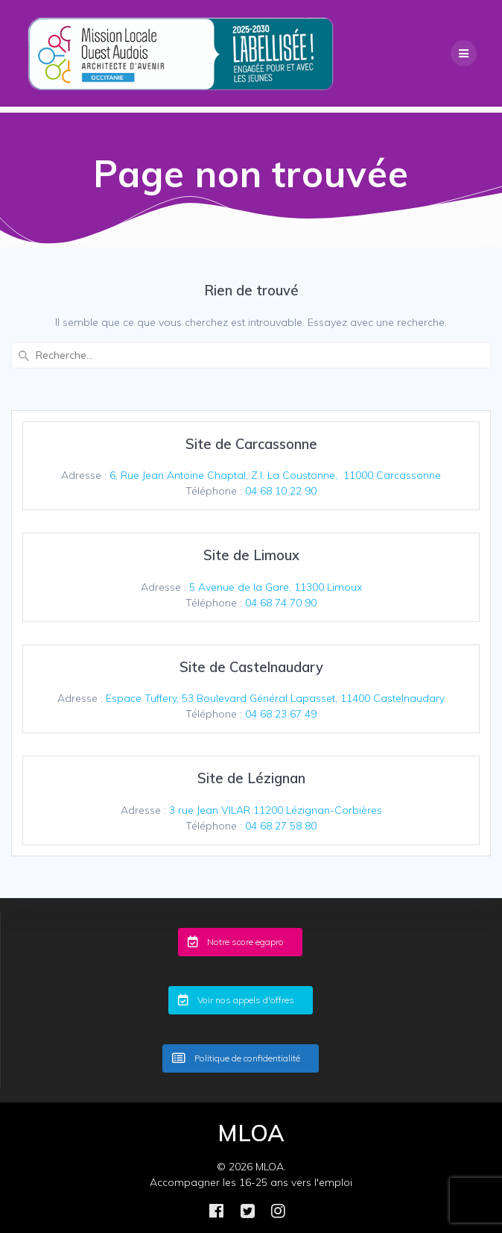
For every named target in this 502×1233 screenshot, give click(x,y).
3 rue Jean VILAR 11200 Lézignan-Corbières (275, 810)
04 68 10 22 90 (281, 491)
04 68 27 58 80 (281, 825)
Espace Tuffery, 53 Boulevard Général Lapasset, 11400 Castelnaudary (275, 698)
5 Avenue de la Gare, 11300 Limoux (275, 587)
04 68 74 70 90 (281, 602)
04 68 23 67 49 (281, 714)
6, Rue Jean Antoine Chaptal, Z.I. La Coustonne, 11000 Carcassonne (275, 475)
